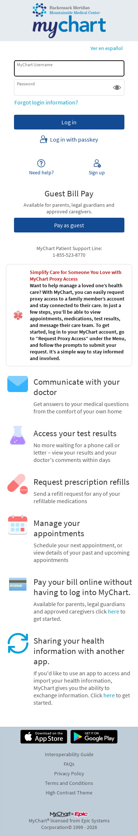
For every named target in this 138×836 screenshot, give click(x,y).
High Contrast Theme (69, 792)
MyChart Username (35, 64)
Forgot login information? (46, 102)
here (113, 611)
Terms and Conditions (69, 783)
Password (26, 83)
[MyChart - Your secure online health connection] (69, 20)
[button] (117, 87)
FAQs (69, 764)
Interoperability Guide (69, 754)
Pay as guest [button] (69, 225)
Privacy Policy (69, 773)
